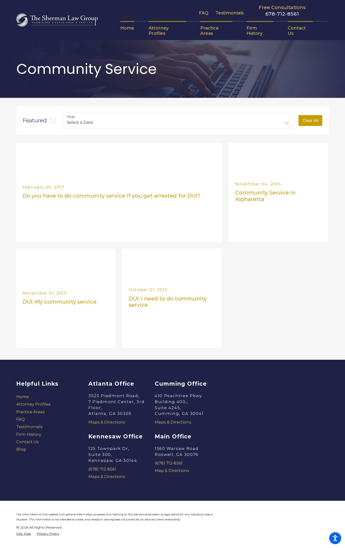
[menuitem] (130, 28)
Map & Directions (172, 470)
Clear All (310, 120)
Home (22, 396)
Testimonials (230, 13)
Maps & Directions (106, 422)
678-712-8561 (282, 14)
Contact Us (27, 441)
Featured (35, 120)
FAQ (203, 13)
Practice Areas (30, 411)
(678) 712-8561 (102, 469)
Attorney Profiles (33, 404)
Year (71, 117)
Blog (21, 449)
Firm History (28, 434)
